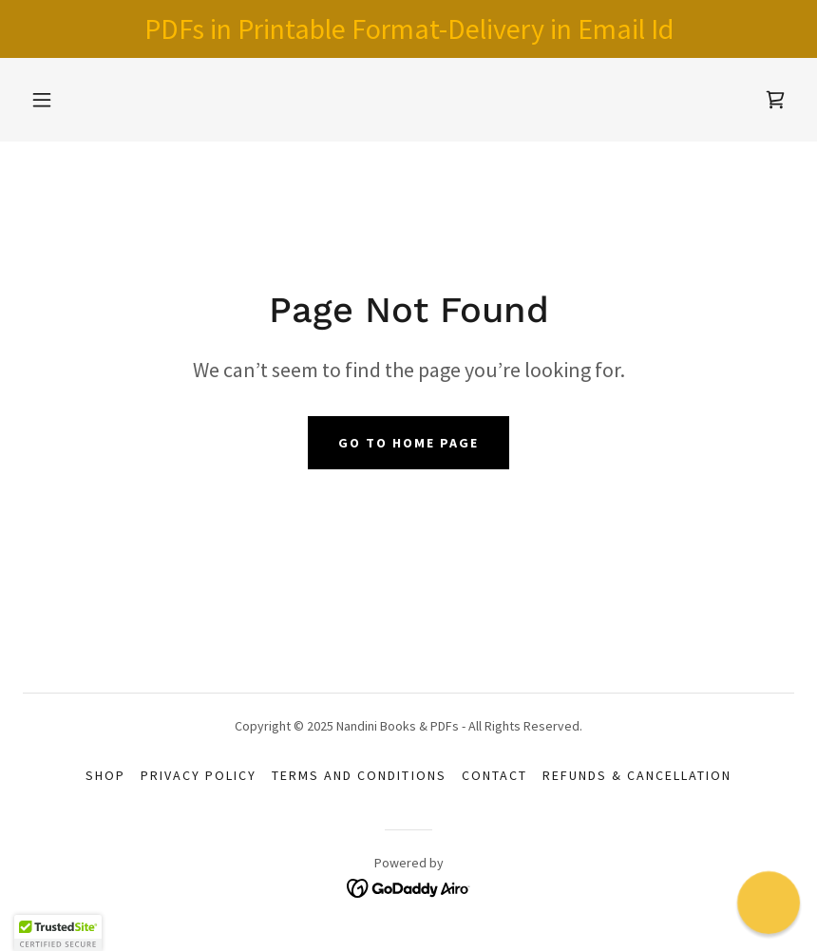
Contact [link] (494, 775)
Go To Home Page (408, 442)
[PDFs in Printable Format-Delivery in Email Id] (408, 29)
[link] (775, 100)
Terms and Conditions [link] (359, 775)
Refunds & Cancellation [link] (637, 775)
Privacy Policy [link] (198, 775)
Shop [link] (105, 775)
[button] (42, 100)
